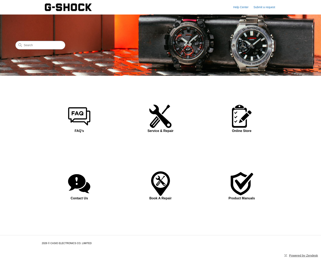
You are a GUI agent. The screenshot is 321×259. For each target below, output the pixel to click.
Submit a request (264, 7)
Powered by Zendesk (303, 255)
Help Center (241, 7)
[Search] (40, 45)
